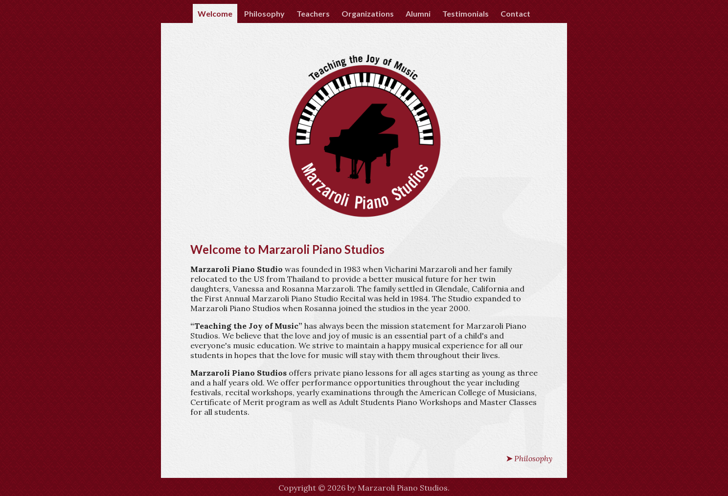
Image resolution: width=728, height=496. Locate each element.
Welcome (215, 13)
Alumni (418, 13)
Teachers (313, 13)
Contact (515, 13)
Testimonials (465, 13)
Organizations (367, 13)
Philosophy (264, 13)
